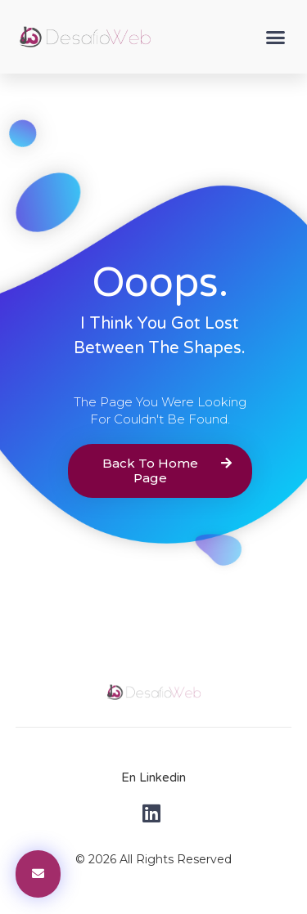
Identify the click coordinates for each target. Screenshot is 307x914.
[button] (275, 36)
